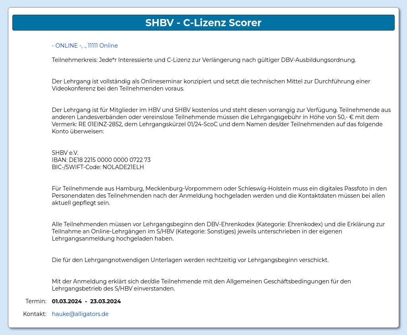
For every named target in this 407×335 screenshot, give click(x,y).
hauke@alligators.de (80, 314)
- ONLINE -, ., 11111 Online (85, 45)
